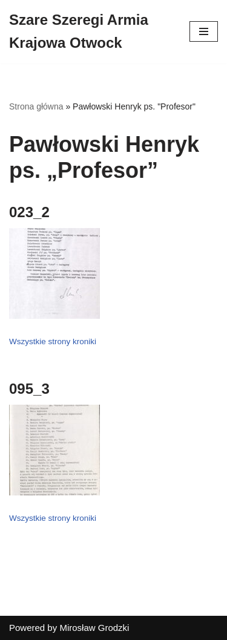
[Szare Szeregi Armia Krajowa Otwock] (90, 31)
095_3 (29, 388)
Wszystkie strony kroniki (52, 341)
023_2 (29, 212)
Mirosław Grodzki (94, 627)
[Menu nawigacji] (203, 31)
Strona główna (36, 106)
